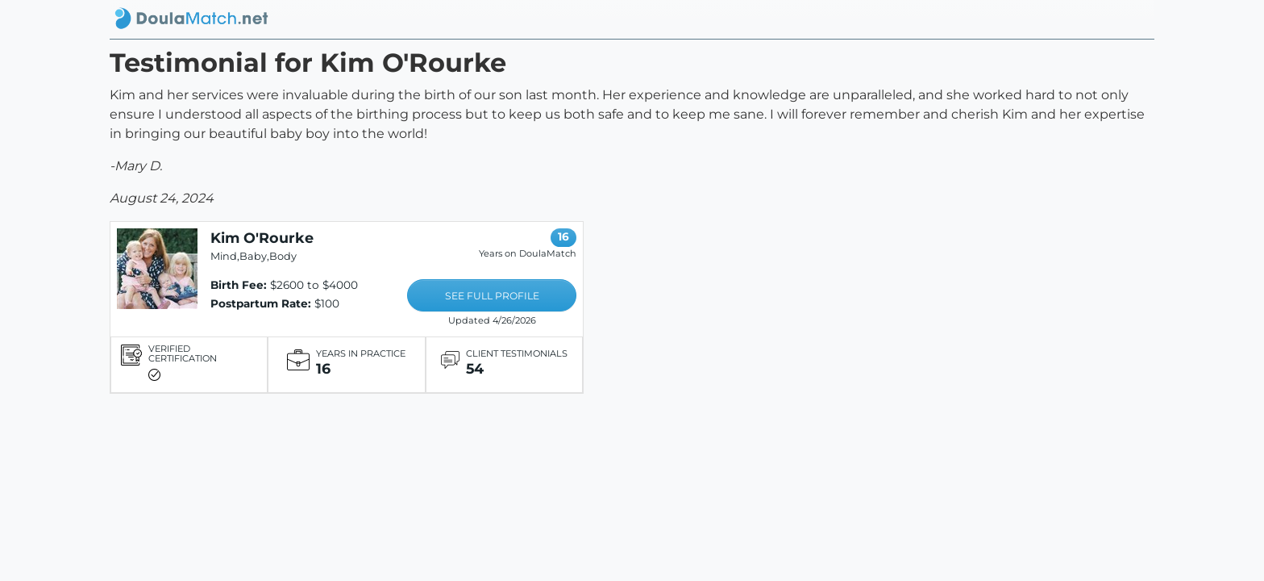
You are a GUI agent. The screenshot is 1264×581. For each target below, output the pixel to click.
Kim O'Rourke (262, 237)
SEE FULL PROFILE (492, 296)
